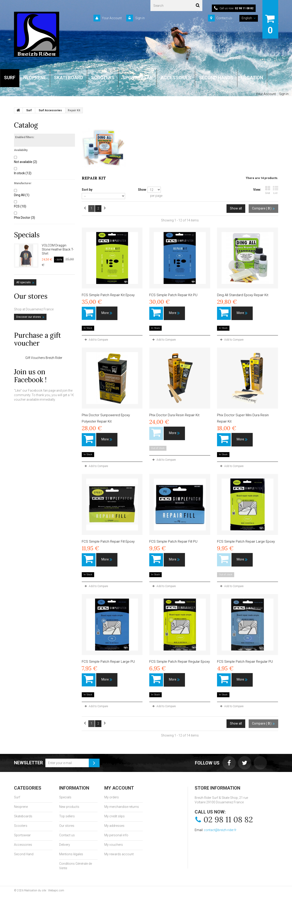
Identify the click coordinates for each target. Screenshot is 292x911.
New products (69, 807)
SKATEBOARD (68, 77)
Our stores (30, 296)
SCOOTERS (102, 77)
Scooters (20, 825)
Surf (17, 797)
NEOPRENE (34, 77)
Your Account (112, 18)
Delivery (64, 844)
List (275, 190)
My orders (111, 797)
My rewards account (119, 854)
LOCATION (252, 77)
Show (142, 189)
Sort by (87, 189)
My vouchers (113, 844)
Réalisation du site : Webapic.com (44, 890)
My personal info (116, 835)
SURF (9, 77)
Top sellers (67, 816)
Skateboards (23, 816)
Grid (267, 190)
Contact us (224, 18)
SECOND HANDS (216, 77)
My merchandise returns (121, 807)
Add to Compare (98, 339)
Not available (25, 162)
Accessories (23, 844)
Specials (27, 234)
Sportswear (22, 835)
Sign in (140, 18)
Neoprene (21, 807)
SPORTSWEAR (137, 77)
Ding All (21, 195)
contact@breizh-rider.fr (220, 830)
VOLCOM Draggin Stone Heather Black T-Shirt (58, 249)
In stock (22, 173)
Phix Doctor (24, 217)
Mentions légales (71, 854)
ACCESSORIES (176, 77)
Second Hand (23, 854)
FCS (20, 206)
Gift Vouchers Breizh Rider (43, 358)
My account (119, 788)
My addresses (114, 825)
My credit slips (114, 816)
